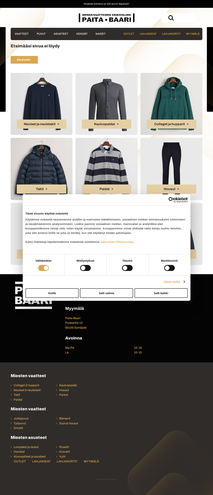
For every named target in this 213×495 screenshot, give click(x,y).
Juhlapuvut (21, 418)
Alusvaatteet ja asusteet (30, 456)
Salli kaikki (161, 293)
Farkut (64, 394)
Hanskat (19, 451)
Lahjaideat (148, 33)
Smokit (18, 428)
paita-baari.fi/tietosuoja (116, 241)
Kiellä (52, 293)
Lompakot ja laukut (26, 447)
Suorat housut (68, 423)
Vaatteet (22, 33)
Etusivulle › (24, 59)
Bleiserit (64, 418)
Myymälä (193, 33)
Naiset (101, 33)
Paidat (105, 189)
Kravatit (64, 451)
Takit (40, 189)
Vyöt (62, 456)
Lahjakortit (171, 33)
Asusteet (61, 33)
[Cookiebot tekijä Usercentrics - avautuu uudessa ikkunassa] (171, 200)
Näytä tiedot (172, 281)
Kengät (82, 33)
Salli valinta (106, 293)
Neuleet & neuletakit (27, 390)
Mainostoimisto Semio (106, 479)
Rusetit (64, 447)
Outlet (129, 33)
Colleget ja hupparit (169, 124)
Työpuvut (20, 423)
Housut (169, 189)
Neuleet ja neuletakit (40, 124)
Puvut (41, 33)
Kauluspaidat (104, 124)
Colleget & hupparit (26, 385)
